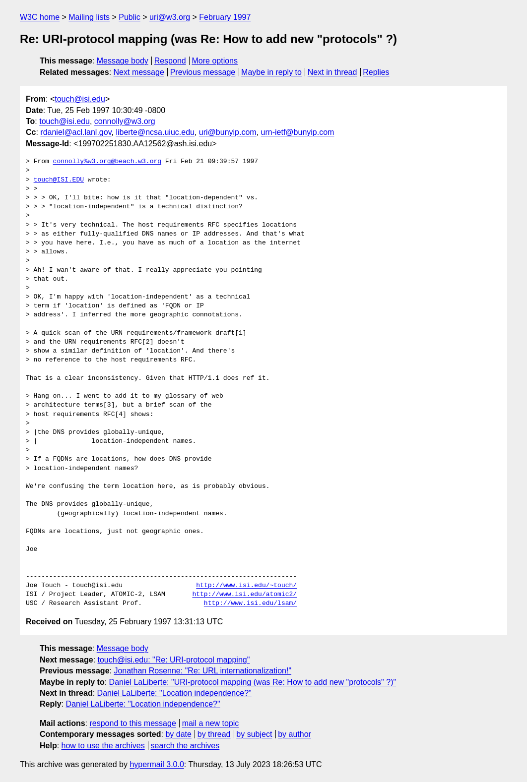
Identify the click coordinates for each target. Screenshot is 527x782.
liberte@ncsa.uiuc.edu (155, 132)
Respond (170, 61)
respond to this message (132, 723)
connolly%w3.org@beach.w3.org (107, 161)
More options (215, 61)
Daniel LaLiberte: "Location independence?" (174, 693)
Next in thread (332, 72)
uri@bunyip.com (228, 132)
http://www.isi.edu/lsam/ (250, 603)
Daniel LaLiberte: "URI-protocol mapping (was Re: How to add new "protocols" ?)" (252, 682)
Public (129, 17)
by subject (254, 734)
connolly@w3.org (124, 121)
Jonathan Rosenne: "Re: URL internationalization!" (202, 670)
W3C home (40, 17)
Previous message (203, 72)
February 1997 (225, 17)
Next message (139, 72)
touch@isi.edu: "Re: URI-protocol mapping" (174, 660)
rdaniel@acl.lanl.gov (75, 132)
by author (294, 734)
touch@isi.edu (80, 99)
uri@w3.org (169, 17)
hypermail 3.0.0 (157, 764)
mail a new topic (210, 723)
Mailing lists (89, 17)
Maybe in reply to (271, 72)
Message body (122, 61)
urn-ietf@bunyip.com (297, 132)
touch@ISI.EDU (59, 180)
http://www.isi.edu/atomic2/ (244, 594)
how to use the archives (103, 745)
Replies (376, 72)
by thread (214, 734)
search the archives (185, 745)
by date (178, 734)
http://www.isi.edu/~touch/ (246, 585)
